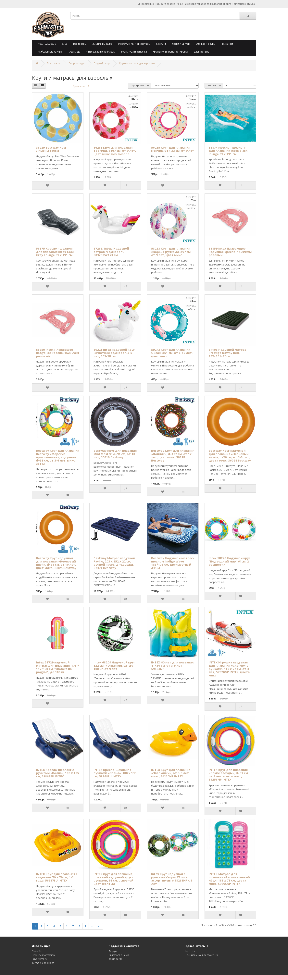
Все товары (79, 43)
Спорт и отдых (77, 63)
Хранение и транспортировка (170, 51)
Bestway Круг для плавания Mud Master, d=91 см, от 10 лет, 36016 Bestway (115, 454)
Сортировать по (139, 85)
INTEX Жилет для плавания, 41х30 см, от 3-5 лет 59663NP (172, 665)
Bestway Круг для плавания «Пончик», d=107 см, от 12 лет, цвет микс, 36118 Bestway (172, 455)
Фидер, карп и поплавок (100, 51)
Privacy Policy (39, 959)
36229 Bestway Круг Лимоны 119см (51, 149)
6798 (64, 43)
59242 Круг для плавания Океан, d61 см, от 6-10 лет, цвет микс (172, 353)
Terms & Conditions (43, 963)
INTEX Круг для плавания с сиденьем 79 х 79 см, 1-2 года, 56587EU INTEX (56, 877)
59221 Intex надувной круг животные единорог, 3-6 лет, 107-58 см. (114, 353)
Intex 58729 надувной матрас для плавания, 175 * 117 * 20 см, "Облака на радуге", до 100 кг (57, 667)
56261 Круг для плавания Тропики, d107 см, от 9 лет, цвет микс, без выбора (115, 150)
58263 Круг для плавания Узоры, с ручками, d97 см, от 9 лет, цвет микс (171, 251)
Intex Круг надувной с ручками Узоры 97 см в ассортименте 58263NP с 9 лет (171, 879)
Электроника (201, 51)
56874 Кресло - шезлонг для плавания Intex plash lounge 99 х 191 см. (228, 150)
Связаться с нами (119, 955)
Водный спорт (102, 63)
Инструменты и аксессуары (134, 43)
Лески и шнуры (181, 43)
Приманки (227, 43)
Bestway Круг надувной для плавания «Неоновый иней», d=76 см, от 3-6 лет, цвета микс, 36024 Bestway (230, 455)
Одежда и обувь (205, 43)
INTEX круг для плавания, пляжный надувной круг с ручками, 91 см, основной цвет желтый (114, 879)
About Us (37, 951)
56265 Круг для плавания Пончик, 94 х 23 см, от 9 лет (172, 149)
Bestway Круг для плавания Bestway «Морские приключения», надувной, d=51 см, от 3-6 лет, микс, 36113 (57, 457)
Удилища (74, 51)
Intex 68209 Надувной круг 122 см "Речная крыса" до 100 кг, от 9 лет (114, 665)
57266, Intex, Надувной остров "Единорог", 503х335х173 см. (111, 251)
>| (99, 926)
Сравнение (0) (81, 86)
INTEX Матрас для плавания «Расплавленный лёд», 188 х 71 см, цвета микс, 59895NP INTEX (229, 879)
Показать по (214, 85)
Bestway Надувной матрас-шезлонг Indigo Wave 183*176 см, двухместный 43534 (172, 563)
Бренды (190, 951)
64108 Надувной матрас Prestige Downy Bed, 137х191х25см (227, 353)
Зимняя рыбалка (102, 43)
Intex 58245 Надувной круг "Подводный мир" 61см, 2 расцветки (229, 561)
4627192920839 (47, 43)
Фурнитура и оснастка (133, 51)
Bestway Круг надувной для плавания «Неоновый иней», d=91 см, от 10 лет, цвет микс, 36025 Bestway (56, 563)
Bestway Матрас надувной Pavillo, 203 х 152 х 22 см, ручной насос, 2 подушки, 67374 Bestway (114, 563)
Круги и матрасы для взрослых (137, 63)
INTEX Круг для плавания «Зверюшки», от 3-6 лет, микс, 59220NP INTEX (170, 773)
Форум (113, 951)
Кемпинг (161, 43)
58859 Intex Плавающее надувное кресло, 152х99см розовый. (230, 251)
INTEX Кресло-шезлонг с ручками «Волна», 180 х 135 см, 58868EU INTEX (57, 773)
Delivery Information (43, 955)
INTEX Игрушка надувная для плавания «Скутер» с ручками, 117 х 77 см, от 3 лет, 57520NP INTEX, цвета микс (229, 668)
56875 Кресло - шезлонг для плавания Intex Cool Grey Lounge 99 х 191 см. (55, 251)
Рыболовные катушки (50, 51)
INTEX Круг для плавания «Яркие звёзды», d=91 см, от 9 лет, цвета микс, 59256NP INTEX (229, 775)
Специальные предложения (202, 955)
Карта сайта (115, 959)
